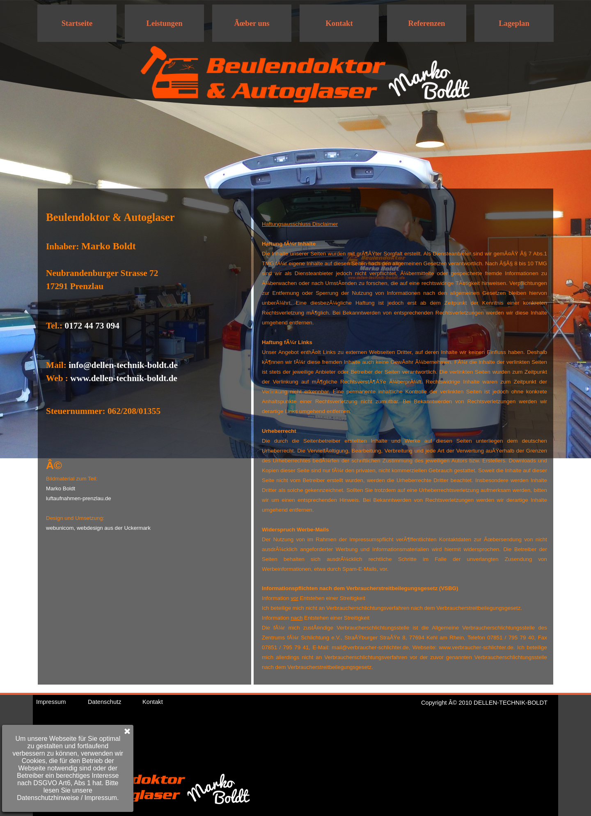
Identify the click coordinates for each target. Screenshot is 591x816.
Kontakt (339, 23)
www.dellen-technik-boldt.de (123, 378)
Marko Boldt (60, 488)
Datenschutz (104, 702)
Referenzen (426, 23)
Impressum (51, 702)
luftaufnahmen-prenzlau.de (78, 498)
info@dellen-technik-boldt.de (123, 365)
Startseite (77, 23)
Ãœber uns (251, 23)
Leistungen (164, 23)
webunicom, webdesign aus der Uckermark (98, 528)
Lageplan (514, 23)
